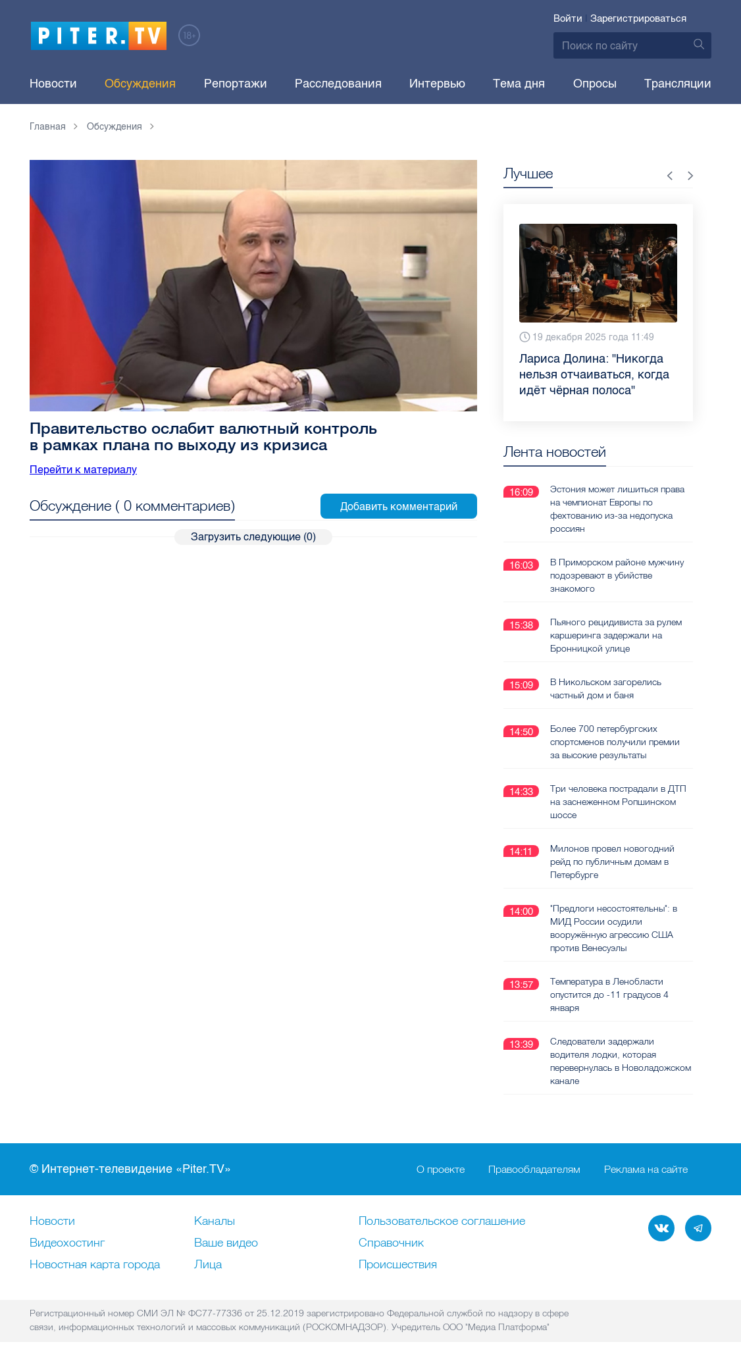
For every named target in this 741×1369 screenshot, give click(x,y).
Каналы (214, 1220)
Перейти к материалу (83, 469)
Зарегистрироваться (638, 18)
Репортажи (235, 83)
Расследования (338, 83)
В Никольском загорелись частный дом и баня (605, 687)
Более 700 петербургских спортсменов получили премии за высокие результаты (615, 741)
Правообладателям (534, 1169)
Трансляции (677, 83)
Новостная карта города (95, 1264)
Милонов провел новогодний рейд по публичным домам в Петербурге (612, 861)
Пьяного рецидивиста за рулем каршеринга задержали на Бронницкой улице (616, 634)
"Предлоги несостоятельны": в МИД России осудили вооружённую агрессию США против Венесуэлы (613, 927)
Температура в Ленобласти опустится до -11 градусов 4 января (609, 994)
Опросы (595, 83)
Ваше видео (226, 1242)
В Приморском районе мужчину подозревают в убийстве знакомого (617, 574)
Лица (208, 1264)
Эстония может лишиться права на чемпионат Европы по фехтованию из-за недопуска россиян (617, 508)
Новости (53, 83)
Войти (567, 18)
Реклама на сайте (646, 1169)
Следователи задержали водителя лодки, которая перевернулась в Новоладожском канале (620, 1060)
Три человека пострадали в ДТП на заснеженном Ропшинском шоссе (618, 801)
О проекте (441, 1169)
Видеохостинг (67, 1242)
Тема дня (519, 83)
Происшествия (398, 1264)
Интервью (437, 83)
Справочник (391, 1242)
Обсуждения (140, 83)
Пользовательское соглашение (442, 1220)
